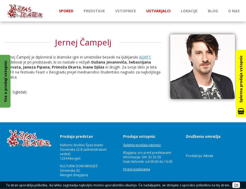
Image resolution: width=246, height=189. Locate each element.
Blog (213, 10)
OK (236, 185)
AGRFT (145, 57)
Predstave (94, 10)
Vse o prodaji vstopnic (5, 81)
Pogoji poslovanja (136, 169)
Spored (66, 10)
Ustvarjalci (158, 10)
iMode (208, 156)
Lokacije (189, 10)
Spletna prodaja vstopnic (142, 145)
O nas (234, 10)
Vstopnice (125, 10)
